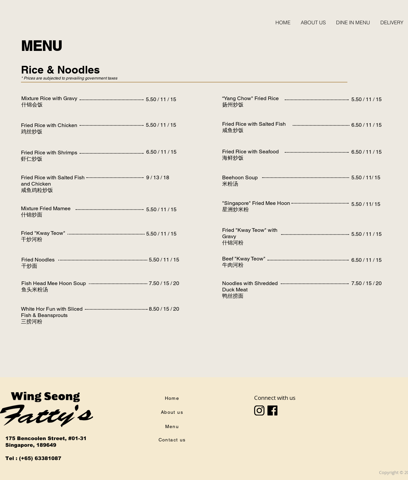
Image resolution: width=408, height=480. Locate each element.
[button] (353, 22)
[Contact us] (173, 439)
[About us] (173, 412)
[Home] (173, 398)
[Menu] (173, 426)
